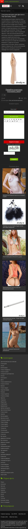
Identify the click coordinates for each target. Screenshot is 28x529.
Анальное (3, 484)
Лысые (2, 365)
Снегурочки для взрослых (7, 373)
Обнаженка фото (5, 468)
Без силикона (4, 440)
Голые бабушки (5, 464)
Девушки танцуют (5, 442)
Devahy (6, 6)
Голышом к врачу (5, 420)
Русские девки (4, 416)
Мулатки (3, 398)
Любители (3, 492)
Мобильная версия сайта (7, 472)
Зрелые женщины (5, 408)
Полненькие (4, 430)
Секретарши (4, 404)
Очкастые (3, 434)
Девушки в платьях (6, 438)
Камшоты (3, 488)
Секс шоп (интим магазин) (15, 100)
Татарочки (3, 428)
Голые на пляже (5, 396)
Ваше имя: (14, 109)
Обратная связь (13, 517)
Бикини (3, 386)
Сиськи (2, 375)
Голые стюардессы (5, 369)
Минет (2, 494)
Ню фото (3, 470)
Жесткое (3, 486)
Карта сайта (4, 474)
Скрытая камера (5, 390)
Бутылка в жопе (5, 418)
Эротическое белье (6, 410)
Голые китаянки (5, 432)
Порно (2, 482)
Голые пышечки (5, 394)
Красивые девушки (5, 454)
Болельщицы (4, 367)
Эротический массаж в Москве (8, 361)
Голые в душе (4, 424)
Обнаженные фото (5, 446)
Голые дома (4, 363)
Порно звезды (4, 422)
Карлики (3, 490)
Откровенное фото (5, 460)
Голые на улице (5, 466)
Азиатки (3, 414)
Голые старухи (4, 388)
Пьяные (3, 392)
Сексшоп (3, 462)
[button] (5, 119)
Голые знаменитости (6, 381)
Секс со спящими (5, 502)
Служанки (3, 400)
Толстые (3, 498)
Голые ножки (4, 412)
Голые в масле (4, 426)
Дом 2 (2, 379)
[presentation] (5, 119)
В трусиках (3, 444)
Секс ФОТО (14, 514)
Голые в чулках (5, 371)
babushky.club (22, 514)
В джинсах (3, 456)
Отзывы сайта (4, 517)
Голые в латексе (5, 383)
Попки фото (4, 377)
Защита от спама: (14, 142)
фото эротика (12, 522)
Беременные (4, 406)
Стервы (3, 452)
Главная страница (5, 514)
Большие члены (5, 500)
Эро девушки (4, 450)
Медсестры (3, 402)
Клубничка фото (5, 448)
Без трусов (3, 436)
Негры (2, 496)
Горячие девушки (5, 458)
